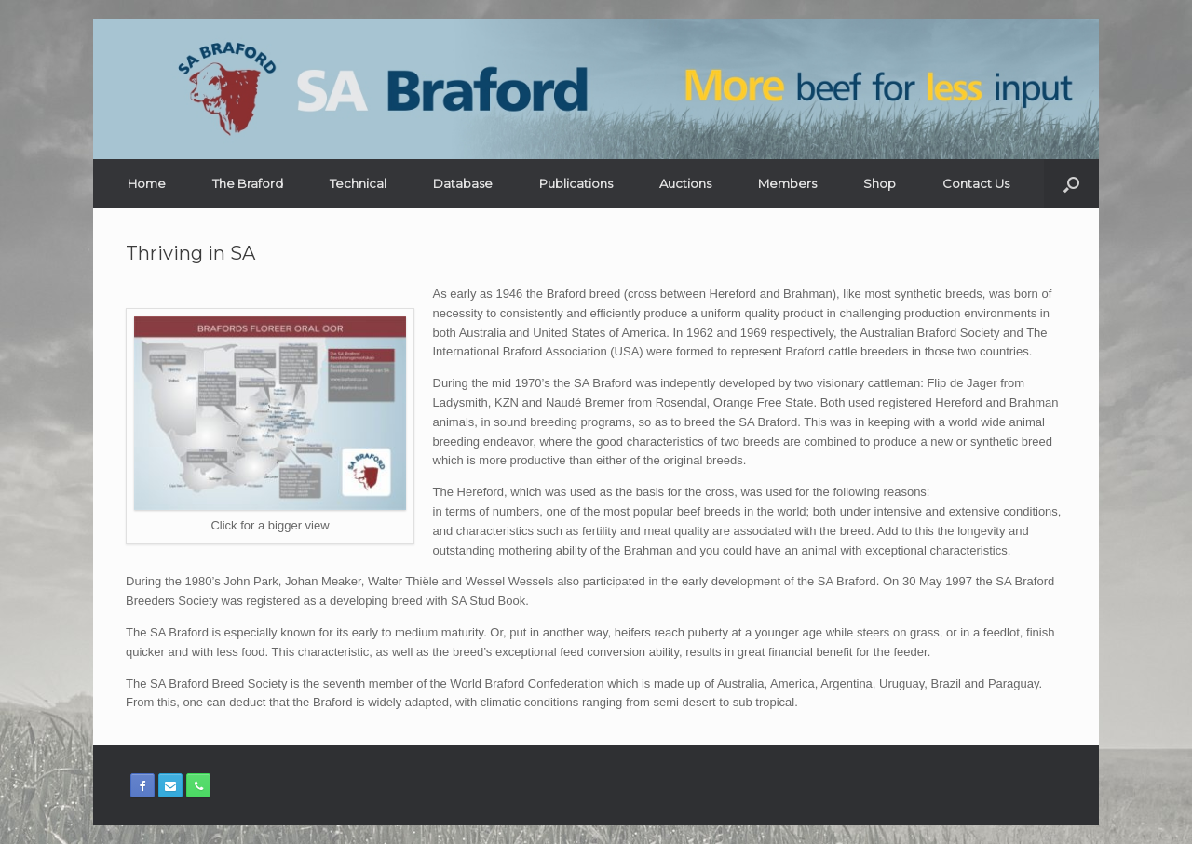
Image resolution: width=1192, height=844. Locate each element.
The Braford (247, 183)
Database (463, 183)
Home (147, 183)
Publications (576, 183)
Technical (358, 183)
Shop (879, 183)
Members (787, 183)
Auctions (685, 183)
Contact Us (975, 183)
